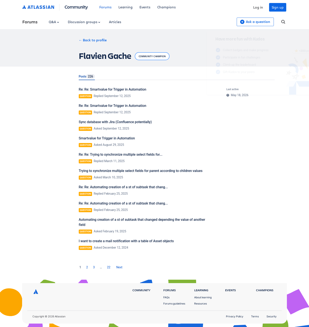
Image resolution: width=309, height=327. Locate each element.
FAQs (166, 297)
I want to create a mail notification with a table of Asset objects (126, 241)
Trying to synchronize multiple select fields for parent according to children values (141, 171)
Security (272, 316)
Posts (87, 76)
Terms (255, 316)
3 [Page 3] (94, 267)
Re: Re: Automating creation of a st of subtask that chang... (123, 187)
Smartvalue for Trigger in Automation (107, 138)
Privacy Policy (234, 316)
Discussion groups (84, 21)
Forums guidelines (174, 303)
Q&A (54, 21)
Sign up (278, 7)
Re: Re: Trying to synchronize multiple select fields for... (120, 154)
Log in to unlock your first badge (205, 84)
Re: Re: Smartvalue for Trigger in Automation (112, 89)
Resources (200, 303)
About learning (203, 297)
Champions (166, 7)
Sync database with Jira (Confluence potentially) (115, 122)
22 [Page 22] (109, 267)
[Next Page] (119, 267)
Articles (115, 21)
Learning (125, 7)
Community (76, 7)
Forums (105, 7)
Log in (258, 7)
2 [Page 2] (87, 267)
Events (144, 7)
